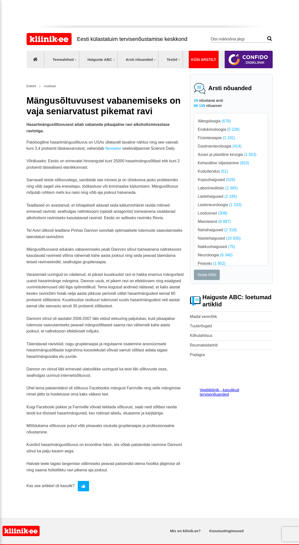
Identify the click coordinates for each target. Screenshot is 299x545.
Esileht (31, 86)
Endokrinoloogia (219, 129)
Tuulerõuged (201, 326)
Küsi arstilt (203, 59)
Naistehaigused (219, 238)
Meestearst (214, 221)
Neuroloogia (215, 255)
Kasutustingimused (226, 531)
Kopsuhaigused (216, 180)
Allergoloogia (214, 121)
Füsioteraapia (216, 138)
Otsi (270, 38)
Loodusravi (212, 213)
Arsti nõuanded (139, 59)
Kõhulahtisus (201, 335)
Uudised (49, 86)
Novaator (113, 148)
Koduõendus (213, 171)
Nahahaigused (217, 230)
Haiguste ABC (99, 59)
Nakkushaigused (216, 247)
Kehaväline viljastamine (223, 163)
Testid (172, 59)
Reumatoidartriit (204, 345)
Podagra (197, 355)
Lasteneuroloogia (220, 205)
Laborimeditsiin (218, 188)
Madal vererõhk (203, 316)
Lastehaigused (217, 196)
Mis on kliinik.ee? (185, 531)
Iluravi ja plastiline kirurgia (227, 154)
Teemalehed (63, 59)
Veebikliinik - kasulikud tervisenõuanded (219, 392)
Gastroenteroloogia (220, 146)
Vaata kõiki (206, 275)
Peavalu (212, 263)
